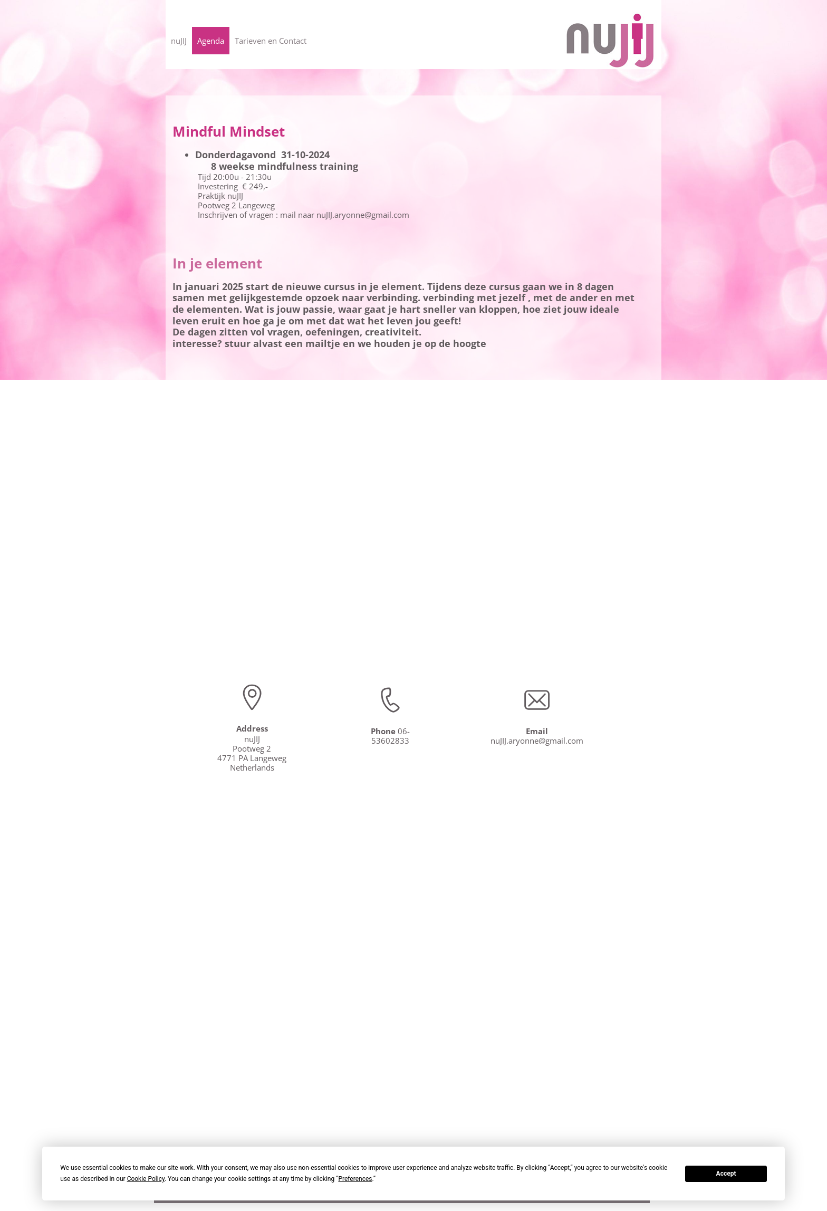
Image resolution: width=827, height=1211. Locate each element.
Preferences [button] (355, 1179)
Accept (726, 1173)
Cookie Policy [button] (146, 1179)
